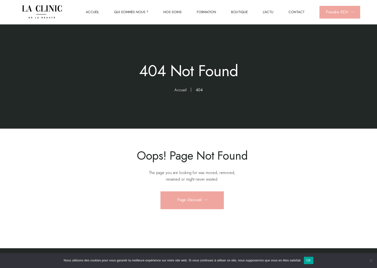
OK (308, 260)
